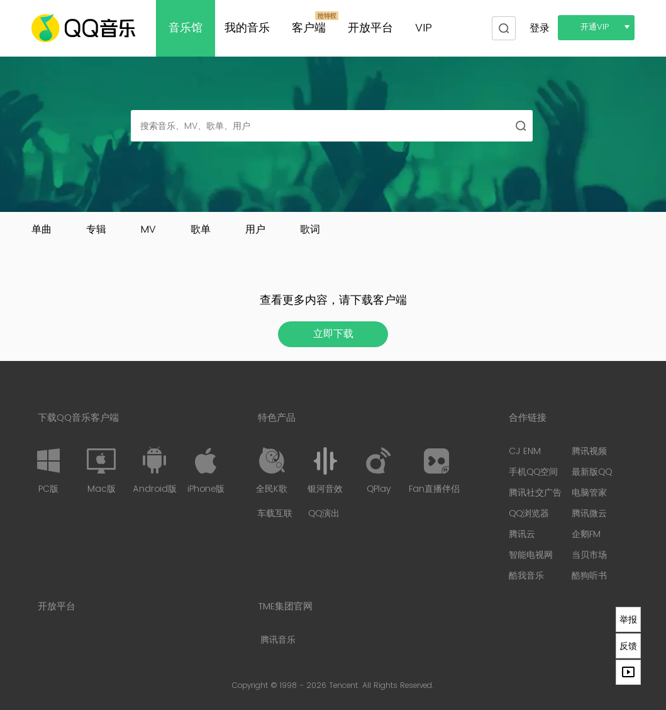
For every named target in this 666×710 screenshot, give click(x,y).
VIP (423, 28)
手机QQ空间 (533, 472)
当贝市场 (589, 555)
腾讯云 (522, 534)
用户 (255, 229)
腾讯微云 (589, 513)
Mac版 (101, 470)
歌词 (310, 229)
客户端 (309, 28)
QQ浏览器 (529, 513)
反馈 (628, 646)
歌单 (201, 229)
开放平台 (370, 28)
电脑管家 (589, 492)
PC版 (48, 470)
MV (148, 229)
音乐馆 (186, 28)
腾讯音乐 (278, 640)
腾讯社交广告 (535, 492)
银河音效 (325, 470)
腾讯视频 (589, 451)
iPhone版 (206, 470)
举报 (628, 619)
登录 (540, 28)
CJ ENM (525, 451)
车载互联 (274, 513)
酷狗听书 (589, 576)
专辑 (96, 229)
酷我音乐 (526, 576)
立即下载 (333, 334)
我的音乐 (247, 28)
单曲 (41, 229)
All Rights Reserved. (398, 686)
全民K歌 (271, 470)
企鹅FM (586, 534)
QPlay (378, 470)
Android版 (155, 470)
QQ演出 (324, 513)
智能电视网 (531, 555)
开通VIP (594, 27)
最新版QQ (592, 472)
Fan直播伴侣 (434, 470)
